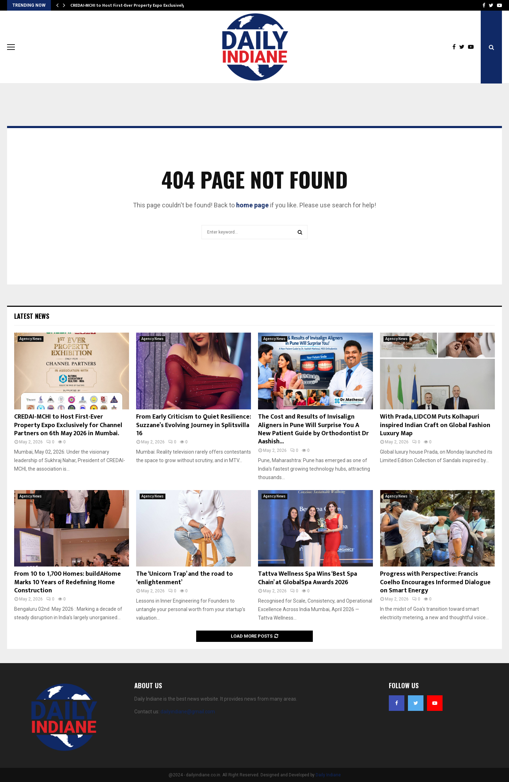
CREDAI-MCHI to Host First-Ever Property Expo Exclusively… (129, 5)
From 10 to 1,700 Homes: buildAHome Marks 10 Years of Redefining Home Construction (67, 582)
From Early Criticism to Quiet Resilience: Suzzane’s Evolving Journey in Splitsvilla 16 (193, 425)
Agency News (30, 339)
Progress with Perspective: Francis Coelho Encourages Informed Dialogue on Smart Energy (435, 582)
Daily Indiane (328, 774)
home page (252, 205)
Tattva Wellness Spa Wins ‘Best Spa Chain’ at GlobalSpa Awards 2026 (307, 578)
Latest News (31, 316)
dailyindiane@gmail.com (187, 711)
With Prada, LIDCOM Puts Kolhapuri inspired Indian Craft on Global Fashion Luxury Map (435, 425)
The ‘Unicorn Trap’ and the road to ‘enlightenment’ (184, 578)
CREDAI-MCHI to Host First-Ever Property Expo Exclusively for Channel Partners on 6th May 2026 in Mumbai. (68, 425)
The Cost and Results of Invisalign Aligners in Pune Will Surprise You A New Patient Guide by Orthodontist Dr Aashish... (313, 429)
